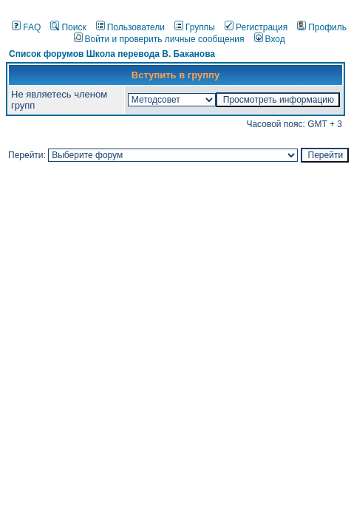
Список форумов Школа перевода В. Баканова (112, 54)
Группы (194, 27)
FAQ (26, 27)
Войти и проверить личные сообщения (159, 39)
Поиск (68, 27)
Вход (269, 39)
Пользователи (130, 27)
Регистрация (256, 27)
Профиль (322, 27)
